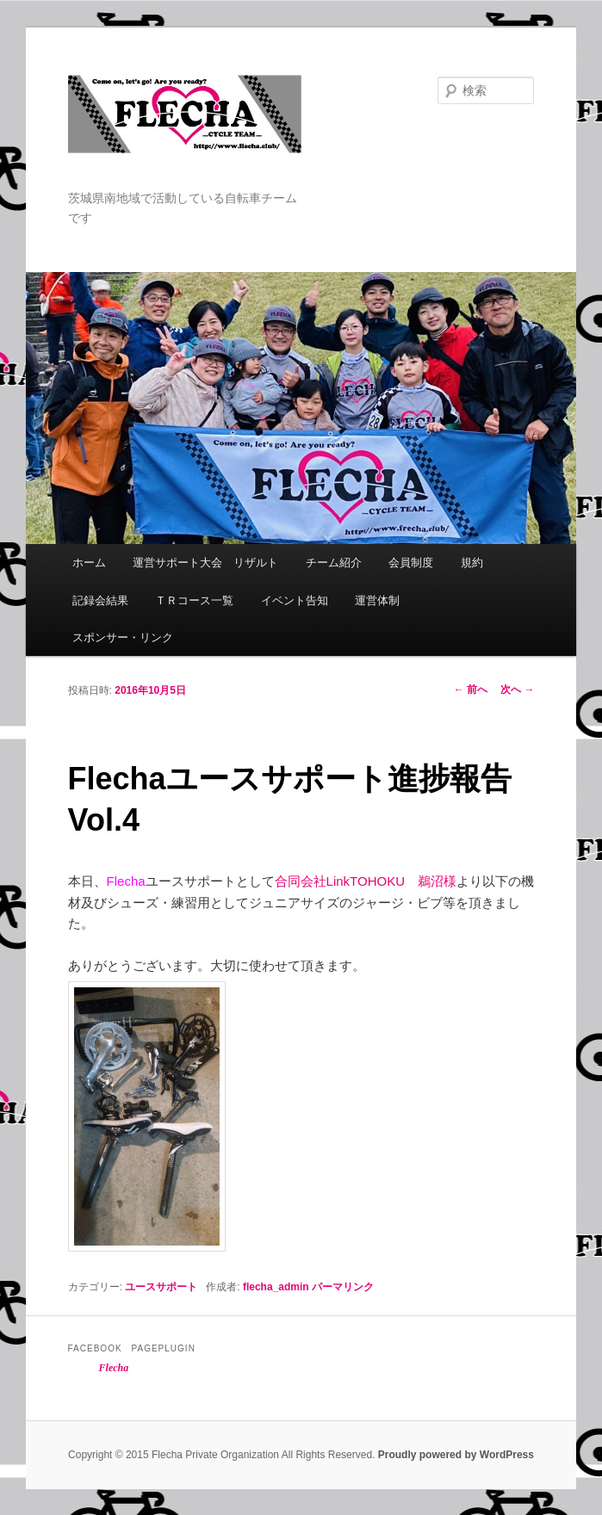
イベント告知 (294, 600)
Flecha (114, 1368)
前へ (470, 689)
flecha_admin (276, 1287)
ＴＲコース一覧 (194, 600)
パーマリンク (343, 1287)
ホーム (89, 562)
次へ (517, 689)
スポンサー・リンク (122, 637)
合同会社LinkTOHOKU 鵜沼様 (365, 881)
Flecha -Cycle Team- (185, 132)
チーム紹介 (334, 562)
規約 (472, 562)
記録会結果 (100, 600)
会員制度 (410, 562)
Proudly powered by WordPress (456, 1455)
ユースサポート (161, 1287)
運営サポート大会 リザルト (205, 562)
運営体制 (377, 600)
